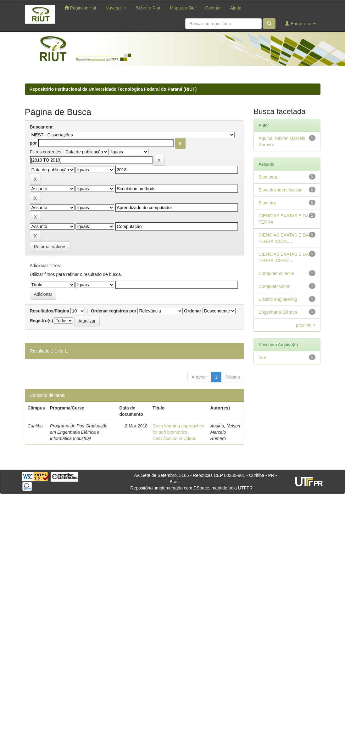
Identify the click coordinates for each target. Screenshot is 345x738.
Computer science (276, 273)
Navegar (115, 7)
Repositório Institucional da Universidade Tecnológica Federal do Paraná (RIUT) (113, 89)
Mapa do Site (183, 7)
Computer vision (274, 286)
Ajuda (235, 7)
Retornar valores (50, 246)
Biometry (267, 202)
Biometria (268, 177)
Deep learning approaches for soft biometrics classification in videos (178, 432)
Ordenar (192, 310)
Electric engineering (278, 299)
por (33, 143)
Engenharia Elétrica (278, 312)
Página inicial (80, 7)
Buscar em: (42, 126)
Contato (212, 7)
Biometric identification (281, 189)
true (262, 357)
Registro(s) (41, 320)
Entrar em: (300, 23)
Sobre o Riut (148, 7)
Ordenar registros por (113, 310)
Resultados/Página (49, 310)
